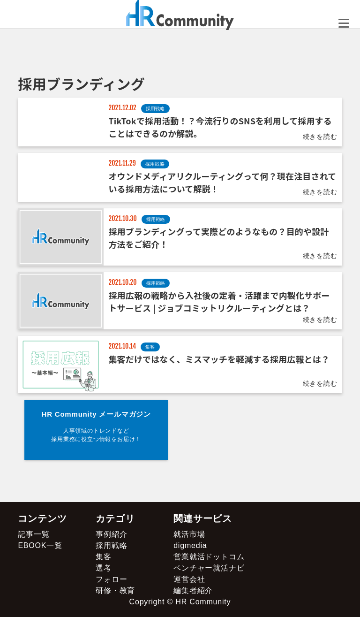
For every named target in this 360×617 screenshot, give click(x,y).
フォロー (111, 579)
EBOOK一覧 (40, 545)
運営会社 (189, 579)
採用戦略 (111, 545)
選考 (104, 568)
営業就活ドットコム (208, 557)
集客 (104, 557)
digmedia (190, 545)
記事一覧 (33, 534)
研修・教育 (115, 590)
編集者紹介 (193, 590)
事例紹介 (111, 534)
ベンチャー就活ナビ (208, 568)
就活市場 (189, 534)
